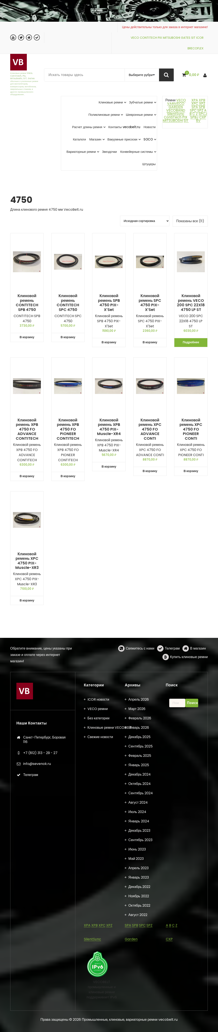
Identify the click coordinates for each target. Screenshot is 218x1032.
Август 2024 (138, 1027)
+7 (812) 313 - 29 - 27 (40, 978)
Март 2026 (136, 934)
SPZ (200, 110)
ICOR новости (98, 924)
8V (198, 120)
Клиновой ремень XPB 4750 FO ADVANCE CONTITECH (27, 429)
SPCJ (203, 113)
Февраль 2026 (139, 943)
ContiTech (172, 117)
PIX (160, 38)
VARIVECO (175, 103)
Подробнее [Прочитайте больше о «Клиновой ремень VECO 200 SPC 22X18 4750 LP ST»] (191, 342)
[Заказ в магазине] (144, 221)
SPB (202, 106)
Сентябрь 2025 (140, 971)
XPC (194, 103)
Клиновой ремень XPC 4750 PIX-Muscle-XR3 (27, 561)
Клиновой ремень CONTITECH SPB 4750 (27, 302)
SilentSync (175, 113)
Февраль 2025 (139, 981)
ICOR (200, 38)
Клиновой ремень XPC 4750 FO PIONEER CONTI (190, 429)
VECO (135, 38)
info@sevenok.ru (37, 989)
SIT (193, 38)
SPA (195, 106)
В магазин (198, 661)
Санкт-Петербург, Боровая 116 (44, 965)
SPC (193, 110)
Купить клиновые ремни (189, 669)
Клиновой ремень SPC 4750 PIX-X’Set (150, 302)
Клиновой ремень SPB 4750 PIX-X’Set (109, 302)
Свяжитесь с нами (140, 661)
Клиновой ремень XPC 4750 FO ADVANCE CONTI (150, 429)
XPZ (201, 103)
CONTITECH (148, 38)
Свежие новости (100, 962)
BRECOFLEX (196, 48)
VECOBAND (175, 110)
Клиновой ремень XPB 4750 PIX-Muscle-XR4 (109, 427)
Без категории (98, 943)
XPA (194, 100)
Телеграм (172, 661)
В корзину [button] (27, 337)
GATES (185, 38)
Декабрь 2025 (139, 962)
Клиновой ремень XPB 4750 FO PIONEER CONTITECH (68, 429)
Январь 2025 (138, 990)
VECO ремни (97, 934)
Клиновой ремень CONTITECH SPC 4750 (68, 302)
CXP (202, 117)
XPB (202, 100)
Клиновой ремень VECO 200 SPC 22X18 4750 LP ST (191, 302)
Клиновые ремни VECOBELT (109, 952)
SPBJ (194, 117)
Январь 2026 (138, 952)
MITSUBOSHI (171, 38)
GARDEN (176, 106)
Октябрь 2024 (139, 1009)
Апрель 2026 (138, 924)
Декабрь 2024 (139, 999)
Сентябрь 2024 (140, 1018)
